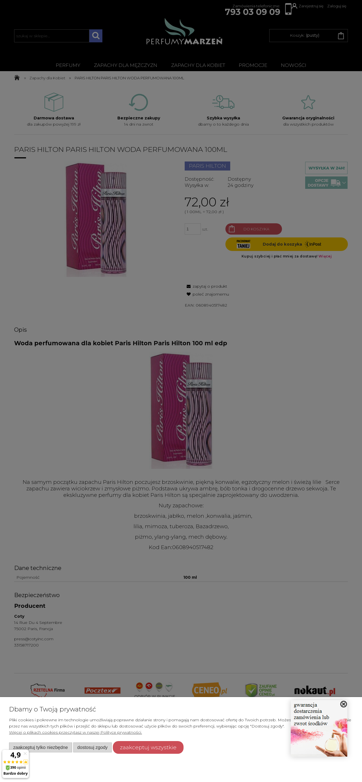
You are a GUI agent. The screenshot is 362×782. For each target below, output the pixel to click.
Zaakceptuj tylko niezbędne (40, 747)
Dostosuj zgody (92, 747)
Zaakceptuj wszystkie (148, 747)
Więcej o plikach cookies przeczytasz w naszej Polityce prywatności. (75, 732)
